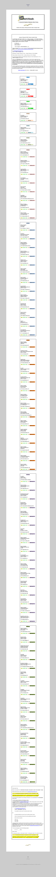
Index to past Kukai (21, 70)
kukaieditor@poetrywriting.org (18, 50)
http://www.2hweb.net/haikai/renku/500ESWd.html (25, 49)
